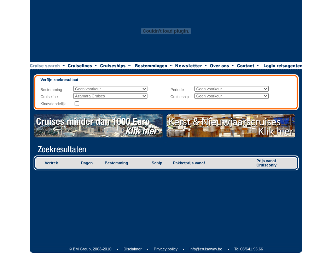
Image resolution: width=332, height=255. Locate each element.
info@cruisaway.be (206, 249)
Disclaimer (132, 249)
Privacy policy (165, 249)
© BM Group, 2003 (85, 249)
